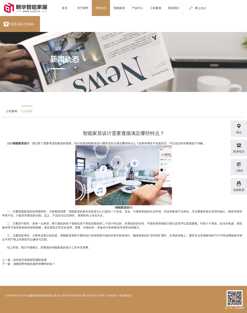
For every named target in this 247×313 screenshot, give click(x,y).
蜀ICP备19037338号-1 (95, 295)
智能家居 (119, 8)
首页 (64, 8)
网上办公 (200, 8)
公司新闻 (11, 111)
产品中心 (137, 8)
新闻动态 (101, 8)
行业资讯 (26, 111)
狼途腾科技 (125, 295)
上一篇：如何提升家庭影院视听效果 (24, 260)
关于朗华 (82, 8)
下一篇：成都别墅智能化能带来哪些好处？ (28, 264)
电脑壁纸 (112, 295)
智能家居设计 (21, 143)
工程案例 (155, 8)
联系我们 (173, 8)
